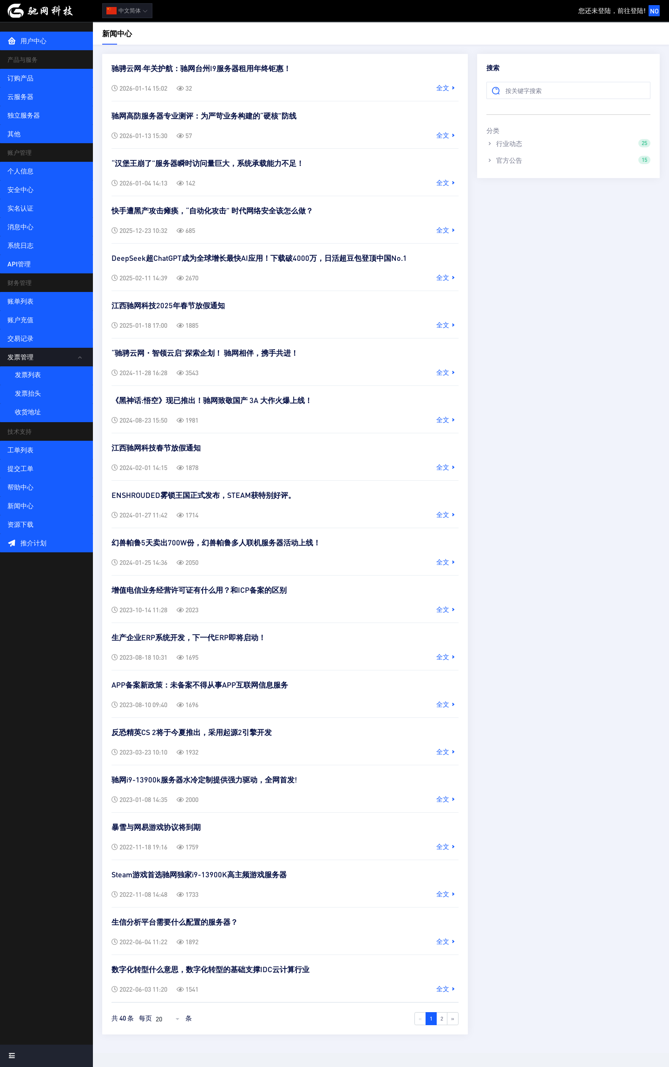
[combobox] (168, 1018)
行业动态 (568, 143)
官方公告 (568, 160)
